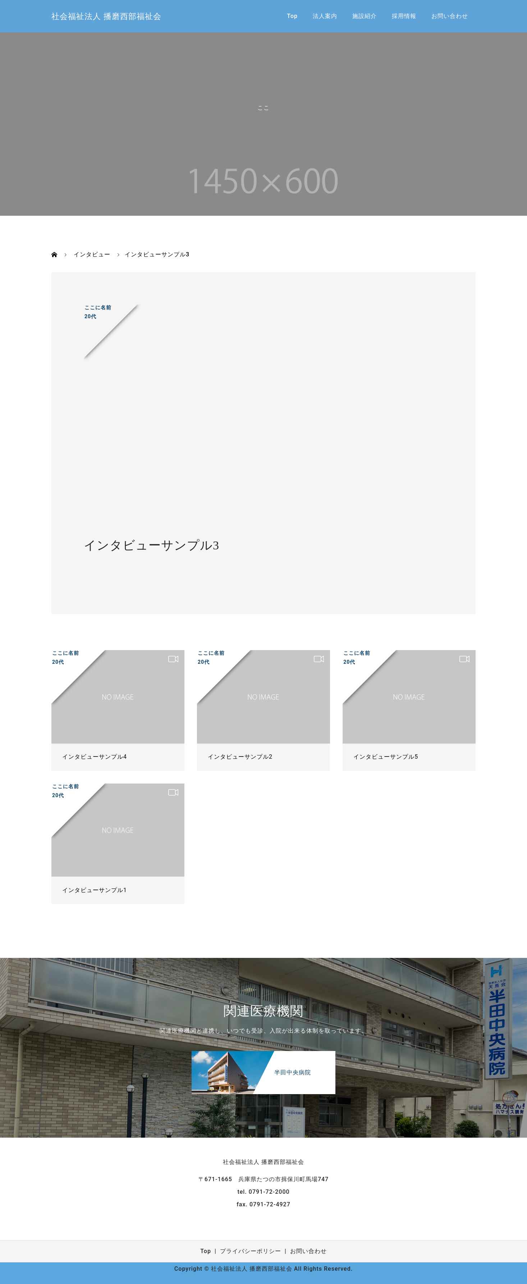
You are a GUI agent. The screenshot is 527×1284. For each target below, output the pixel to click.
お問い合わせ (449, 16)
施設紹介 (364, 16)
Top (292, 16)
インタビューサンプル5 (385, 756)
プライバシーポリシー (250, 1251)
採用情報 (404, 16)
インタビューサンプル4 (94, 756)
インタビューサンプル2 (240, 756)
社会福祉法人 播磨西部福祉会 (106, 16)
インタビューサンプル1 (94, 890)
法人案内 (325, 16)
